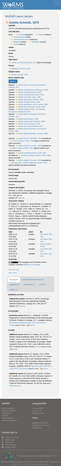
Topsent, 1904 (27, 124)
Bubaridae (34, 42)
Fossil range (13, 175)
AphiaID (12, 25)
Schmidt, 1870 (22, 62)
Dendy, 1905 (29, 95)
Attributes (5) (14, 284)
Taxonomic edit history (18, 229)
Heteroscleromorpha (20, 39)
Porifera (39, 35)
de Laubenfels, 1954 (28, 138)
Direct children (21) (16, 78)
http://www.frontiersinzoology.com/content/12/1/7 (27, 323)
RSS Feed (7, 442)
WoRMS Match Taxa (40, 423)
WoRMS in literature (9, 420)
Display (13, 81)
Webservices (37, 428)
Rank (11, 53)
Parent (11, 66)
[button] (7, 22)
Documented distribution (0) (32, 280)
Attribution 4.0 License (31, 265)
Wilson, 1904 (29, 100)
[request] (32, 325)
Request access (38, 413)
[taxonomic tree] (14, 270)
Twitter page (8, 440)
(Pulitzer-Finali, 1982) (34, 155)
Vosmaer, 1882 (28, 160)
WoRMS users (7, 418)
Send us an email (10, 437)
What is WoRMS (8, 408)
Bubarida (15, 42)
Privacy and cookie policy (41, 464)
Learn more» (55, 456)
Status (11, 47)
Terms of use (37, 411)
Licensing (12, 259)
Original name (14, 72)
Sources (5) (13, 280)
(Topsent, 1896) (30, 121)
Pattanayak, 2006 (31, 90)
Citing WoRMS (37, 408)
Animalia (19, 35)
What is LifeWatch (8, 411)
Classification (14, 32)
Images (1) (13, 289)
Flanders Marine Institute (41, 462)
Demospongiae (18, 37)
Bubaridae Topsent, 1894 (19, 69)
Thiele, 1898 (28, 97)
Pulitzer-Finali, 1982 (30, 153)
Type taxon (13, 59)
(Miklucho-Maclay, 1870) (28, 163)
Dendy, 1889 (28, 92)
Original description (17, 188)
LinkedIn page (9, 445)
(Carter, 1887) (21, 148)
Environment (14, 169)
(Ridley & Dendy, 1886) (31, 133)
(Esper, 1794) (26, 119)
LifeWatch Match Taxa (40, 425)
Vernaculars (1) (29, 284)
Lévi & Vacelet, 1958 (31, 104)
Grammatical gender (17, 181)
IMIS (11, 386)
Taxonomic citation (16, 201)
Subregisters (6, 413)
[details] (20, 198)
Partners (5, 416)
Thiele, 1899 (21, 141)
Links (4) (42, 284)
